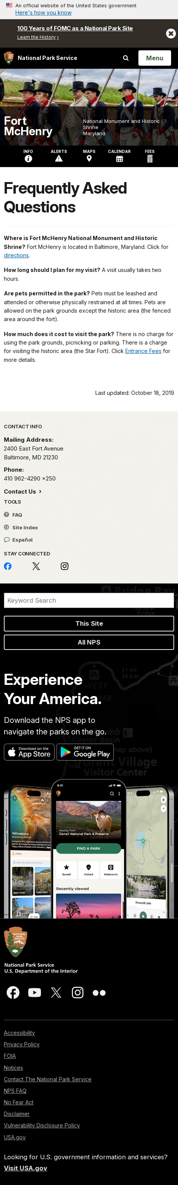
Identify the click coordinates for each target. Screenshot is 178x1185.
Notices (13, 1067)
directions (16, 255)
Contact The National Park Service (47, 1079)
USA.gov (15, 1137)
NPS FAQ (15, 1090)
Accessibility (19, 1032)
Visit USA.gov (25, 1168)
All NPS (89, 642)
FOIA (10, 1055)
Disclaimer (17, 1113)
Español (18, 540)
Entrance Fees (143, 351)
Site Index (21, 527)
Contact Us (21, 491)
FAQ (13, 515)
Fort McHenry (28, 126)
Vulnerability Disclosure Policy (42, 1125)
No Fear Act (18, 1102)
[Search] (89, 600)
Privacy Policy (22, 1044)
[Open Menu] (154, 58)
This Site (89, 623)
